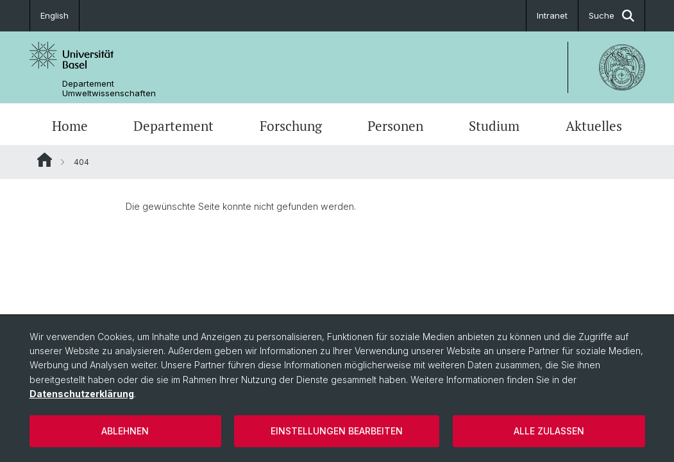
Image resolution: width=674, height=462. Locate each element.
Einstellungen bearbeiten (337, 430)
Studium (494, 126)
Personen (395, 126)
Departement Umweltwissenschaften (109, 88)
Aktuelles (594, 126)
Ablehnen (125, 430)
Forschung (291, 126)
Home (70, 126)
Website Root (44, 160)
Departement (173, 126)
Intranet (552, 15)
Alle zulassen (549, 430)
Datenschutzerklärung (81, 393)
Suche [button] (611, 16)
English (54, 15)
